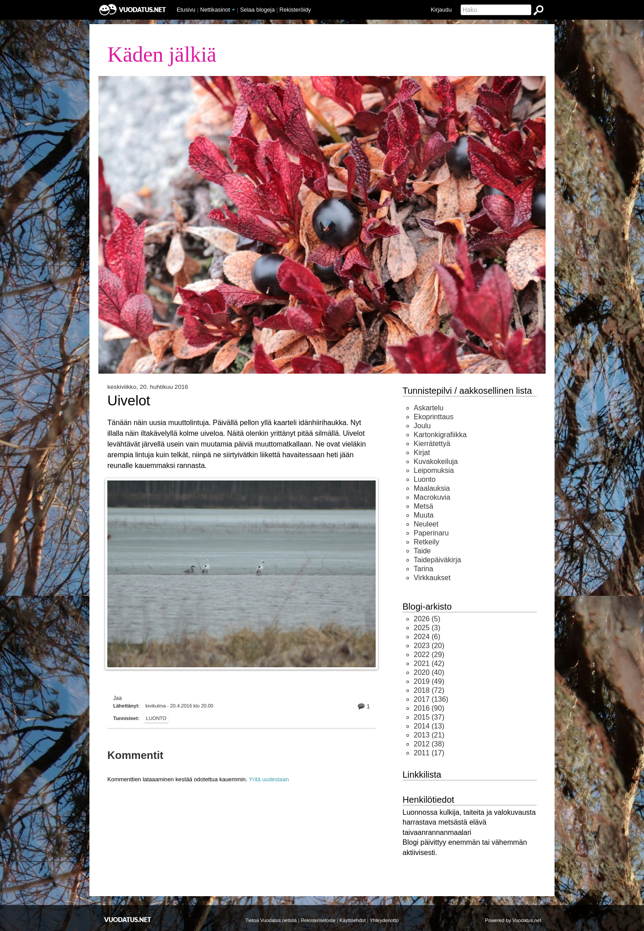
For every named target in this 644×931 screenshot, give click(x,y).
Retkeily (426, 542)
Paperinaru (431, 533)
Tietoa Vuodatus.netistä (271, 920)
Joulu (422, 426)
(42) (429, 663)
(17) (429, 753)
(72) (429, 690)
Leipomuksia (434, 470)
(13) (429, 726)
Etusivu (186, 9)
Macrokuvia (432, 497)
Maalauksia (432, 488)
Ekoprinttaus (433, 417)
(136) (431, 699)
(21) (429, 735)
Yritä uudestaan (269, 779)
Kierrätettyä (432, 443)
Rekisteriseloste (318, 920)
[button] (233, 10)
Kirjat (422, 452)
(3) (427, 628)
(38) (429, 744)
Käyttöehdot (352, 920)
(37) (429, 717)
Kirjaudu (441, 9)
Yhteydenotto (384, 920)
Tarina (423, 569)
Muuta (423, 515)
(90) (429, 708)
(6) (427, 636)
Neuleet (426, 524)
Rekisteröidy (295, 9)
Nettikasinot (215, 9)
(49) (429, 681)
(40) (429, 672)
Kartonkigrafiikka (440, 434)
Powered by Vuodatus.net (513, 920)
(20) (429, 645)
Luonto (156, 718)
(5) (427, 619)
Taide (422, 551)
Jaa (117, 698)
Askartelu (429, 408)
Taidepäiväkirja (437, 560)
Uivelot (128, 401)
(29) (429, 654)
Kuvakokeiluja (436, 461)
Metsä (423, 506)
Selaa (257, 9)
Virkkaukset (432, 577)
